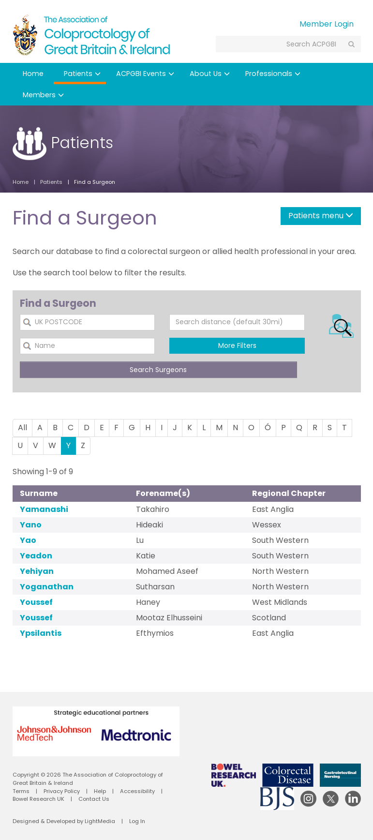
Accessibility (137, 791)
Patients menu (320, 215)
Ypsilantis (40, 633)
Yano (31, 524)
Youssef (36, 602)
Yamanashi (44, 509)
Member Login (326, 24)
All (22, 427)
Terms (21, 791)
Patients (82, 73)
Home (33, 73)
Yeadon (36, 555)
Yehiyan (37, 571)
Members (43, 95)
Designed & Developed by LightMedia (64, 821)
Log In (137, 821)
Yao (28, 540)
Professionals (272, 73)
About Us (210, 73)
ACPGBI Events (145, 73)
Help (100, 791)
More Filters (237, 345)
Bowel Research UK (38, 799)
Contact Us (93, 799)
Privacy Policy (62, 791)
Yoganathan (47, 586)
